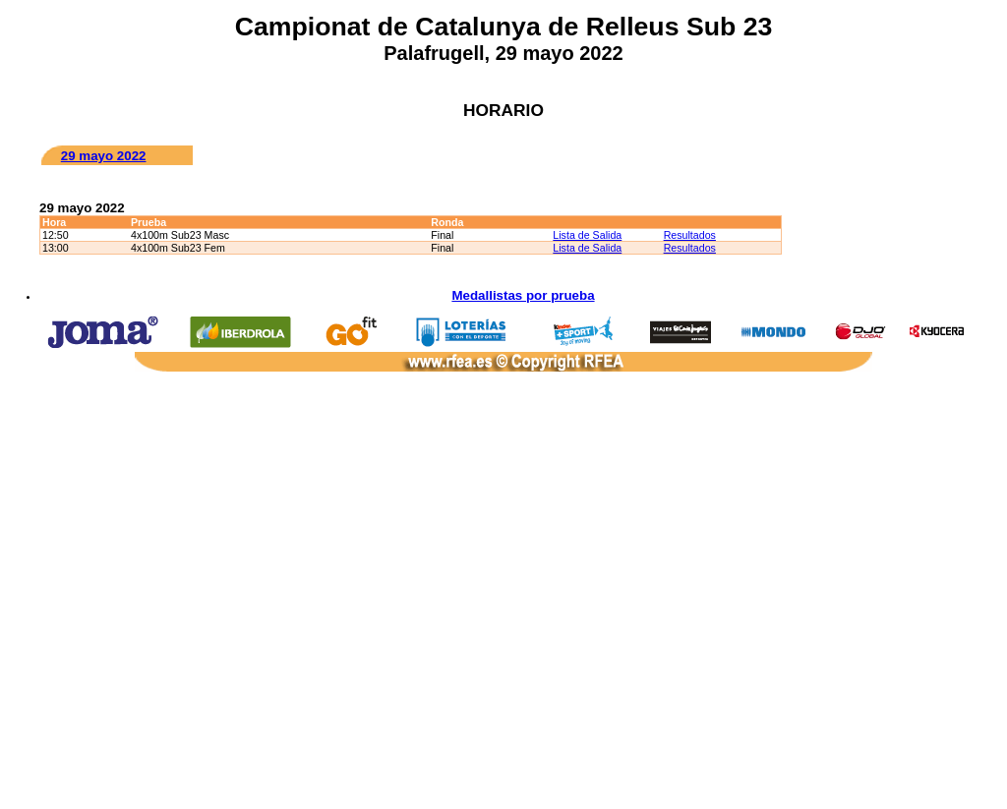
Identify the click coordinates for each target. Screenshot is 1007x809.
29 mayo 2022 (104, 155)
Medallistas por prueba (522, 295)
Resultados (690, 235)
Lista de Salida (587, 235)
